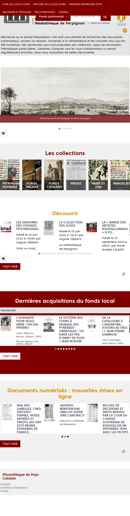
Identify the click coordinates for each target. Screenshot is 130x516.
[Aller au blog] (26, 269)
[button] (16, 38)
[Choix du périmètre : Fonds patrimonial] (53, 16)
